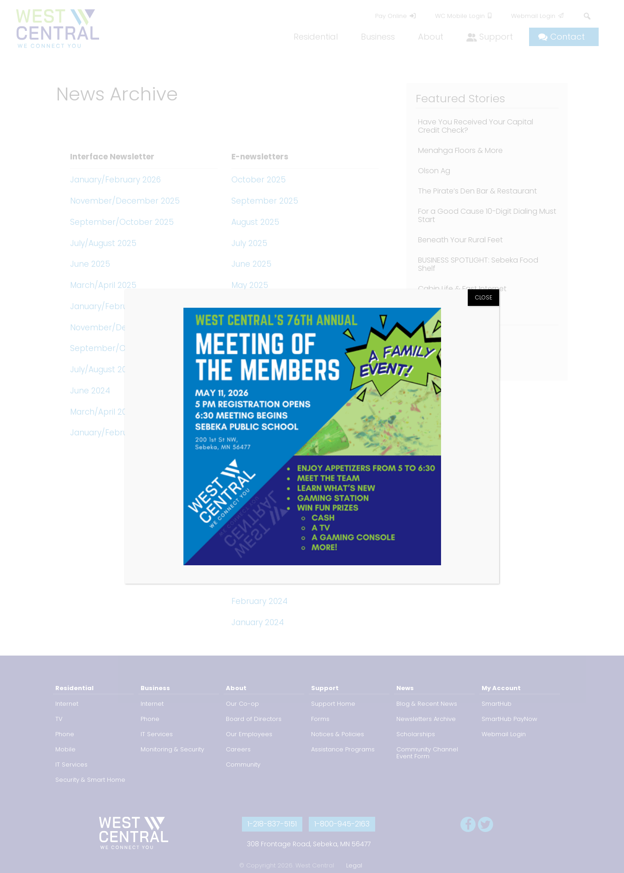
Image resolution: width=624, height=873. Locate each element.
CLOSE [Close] (483, 297)
